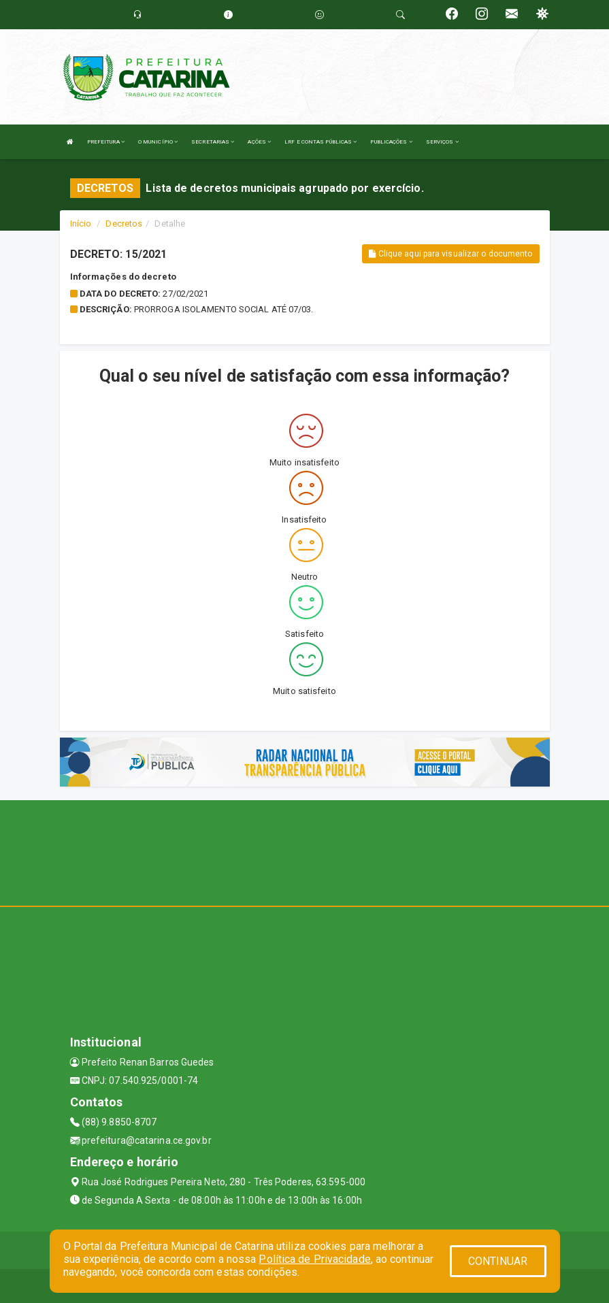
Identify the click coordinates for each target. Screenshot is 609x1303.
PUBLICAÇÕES (391, 142)
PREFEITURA (106, 142)
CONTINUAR (498, 1261)
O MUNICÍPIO (158, 142)
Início (81, 223)
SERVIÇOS (442, 142)
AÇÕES (259, 142)
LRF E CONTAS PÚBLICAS (320, 142)
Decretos (123, 223)
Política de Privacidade (314, 1259)
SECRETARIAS (212, 142)
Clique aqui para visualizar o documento (450, 254)
